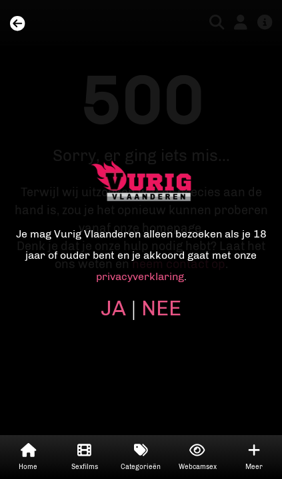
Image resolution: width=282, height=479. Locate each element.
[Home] (17, 24)
